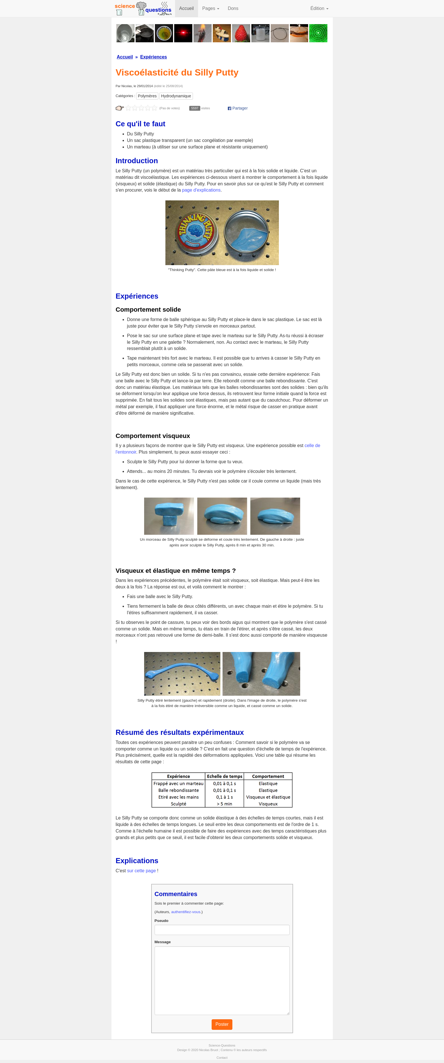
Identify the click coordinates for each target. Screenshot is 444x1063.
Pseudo (162, 921)
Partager (238, 108)
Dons (233, 8)
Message (163, 942)
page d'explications (201, 190)
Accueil (186, 8)
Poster (221, 1024)
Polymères (147, 96)
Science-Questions (222, 1045)
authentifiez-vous (185, 912)
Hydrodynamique (176, 96)
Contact (222, 1057)
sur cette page (141, 870)
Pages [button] (210, 8)
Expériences (153, 56)
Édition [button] (319, 8)
